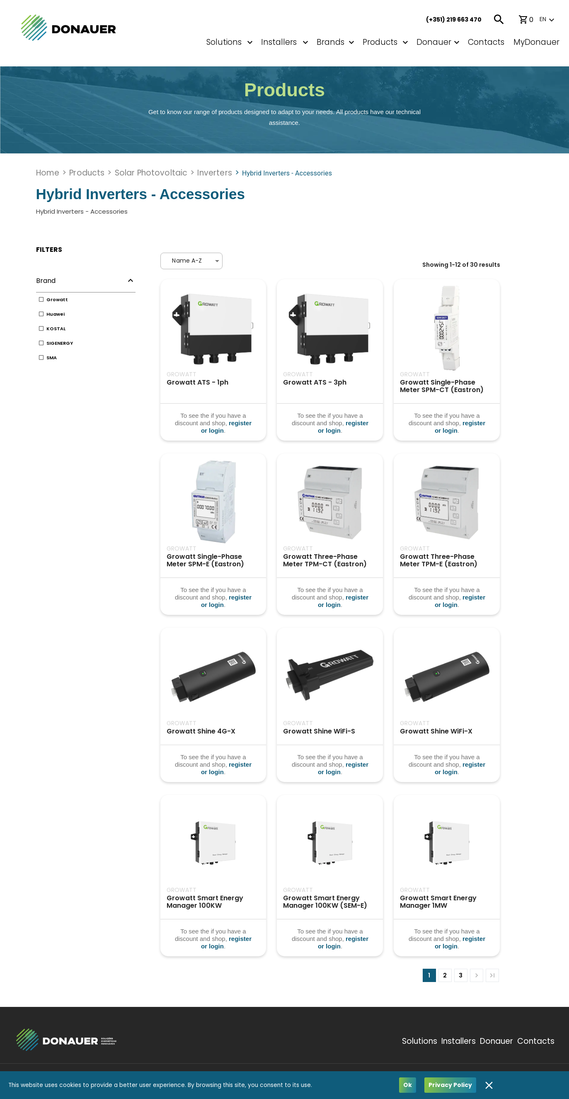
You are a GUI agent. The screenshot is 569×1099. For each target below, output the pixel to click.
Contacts (486, 42)
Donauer (433, 42)
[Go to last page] (492, 975)
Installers (458, 1041)
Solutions (224, 42)
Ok (407, 1085)
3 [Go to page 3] (461, 975)
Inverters (214, 172)
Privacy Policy (450, 1085)
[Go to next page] (476, 975)
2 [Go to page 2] (445, 975)
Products (380, 42)
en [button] (543, 19)
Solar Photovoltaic (151, 172)
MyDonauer (536, 42)
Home (48, 172)
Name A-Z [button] (187, 260)
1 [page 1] (429, 975)
